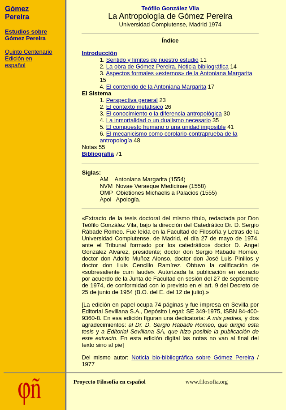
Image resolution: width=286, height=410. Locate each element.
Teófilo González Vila (170, 8)
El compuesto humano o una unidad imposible (166, 127)
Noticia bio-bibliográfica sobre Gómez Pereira (192, 357)
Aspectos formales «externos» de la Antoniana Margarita (179, 73)
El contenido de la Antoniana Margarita (156, 86)
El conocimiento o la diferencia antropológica (164, 113)
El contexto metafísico (134, 106)
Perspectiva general (132, 100)
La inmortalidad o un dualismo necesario (158, 120)
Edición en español (18, 61)
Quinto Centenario (28, 51)
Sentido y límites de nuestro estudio (152, 59)
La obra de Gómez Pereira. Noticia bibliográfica (167, 66)
